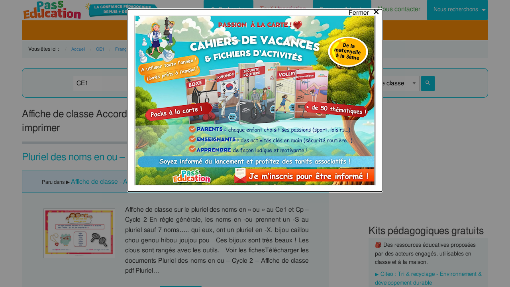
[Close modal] (364, 10)
